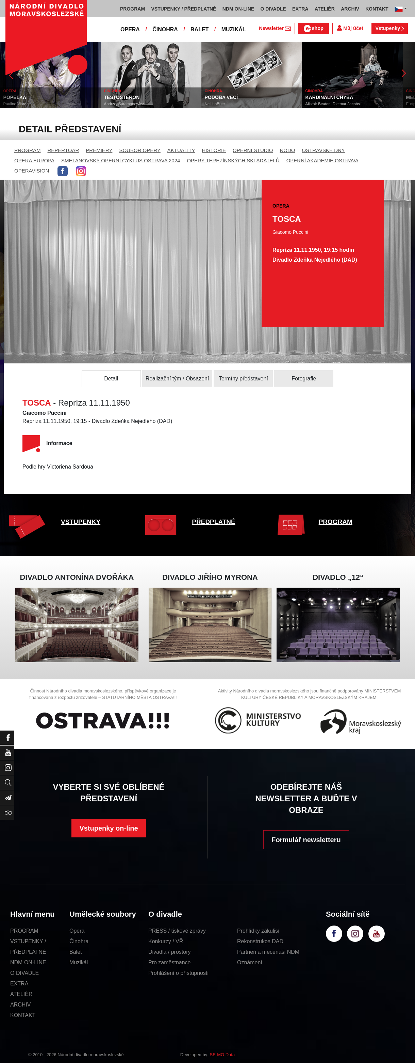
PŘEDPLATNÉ (213, 521)
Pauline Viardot (16, 104)
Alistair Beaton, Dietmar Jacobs (332, 104)
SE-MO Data (222, 1054)
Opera (76, 931)
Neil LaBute (215, 104)
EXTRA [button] (300, 9)
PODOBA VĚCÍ (221, 97)
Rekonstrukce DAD (260, 941)
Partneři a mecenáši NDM (268, 952)
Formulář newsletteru (306, 840)
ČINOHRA (165, 29)
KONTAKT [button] (376, 9)
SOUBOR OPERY (139, 150)
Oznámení (249, 962)
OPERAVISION (31, 171)
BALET (199, 29)
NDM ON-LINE (28, 962)
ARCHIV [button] (350, 9)
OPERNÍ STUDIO (253, 150)
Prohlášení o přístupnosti (178, 973)
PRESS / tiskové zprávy (177, 931)
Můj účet (350, 28)
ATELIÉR (21, 994)
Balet (75, 952)
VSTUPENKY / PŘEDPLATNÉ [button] (183, 9)
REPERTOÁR (63, 150)
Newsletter (274, 28)
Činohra (78, 941)
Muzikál (78, 962)
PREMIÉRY (99, 150)
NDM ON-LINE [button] (238, 9)
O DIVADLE (24, 973)
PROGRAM (27, 150)
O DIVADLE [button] (273, 9)
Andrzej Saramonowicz (124, 104)
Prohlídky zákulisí (258, 931)
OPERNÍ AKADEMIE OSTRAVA (322, 160)
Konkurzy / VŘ (165, 941)
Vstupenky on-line (108, 828)
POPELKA (15, 97)
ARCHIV (20, 1005)
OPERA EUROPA (34, 160)
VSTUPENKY (80, 521)
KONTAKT (22, 1015)
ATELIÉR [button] (325, 9)
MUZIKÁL (233, 29)
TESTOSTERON (122, 97)
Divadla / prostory (169, 952)
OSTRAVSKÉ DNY (323, 150)
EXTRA (19, 983)
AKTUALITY (181, 150)
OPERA (130, 29)
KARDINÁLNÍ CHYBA (329, 97)
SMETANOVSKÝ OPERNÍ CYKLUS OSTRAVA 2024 (120, 160)
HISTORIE (214, 150)
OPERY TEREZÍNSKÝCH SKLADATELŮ (233, 160)
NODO (287, 150)
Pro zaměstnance (169, 962)
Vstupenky (389, 28)
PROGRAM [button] (132, 9)
